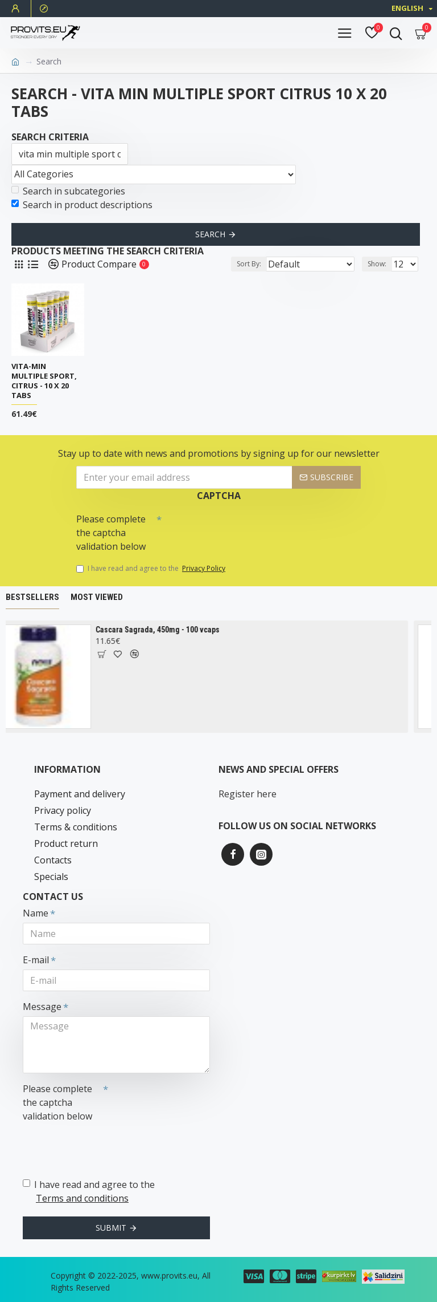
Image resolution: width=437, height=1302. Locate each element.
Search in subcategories (68, 191)
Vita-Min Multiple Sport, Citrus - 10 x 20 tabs (44, 381)
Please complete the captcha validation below (111, 533)
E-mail (36, 960)
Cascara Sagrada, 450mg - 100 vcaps (169, 629)
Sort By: (249, 264)
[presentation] (241, 528)
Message (42, 1006)
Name (35, 913)
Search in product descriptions (81, 204)
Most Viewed (97, 597)
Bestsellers (32, 597)
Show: (377, 264)
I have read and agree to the (151, 568)
